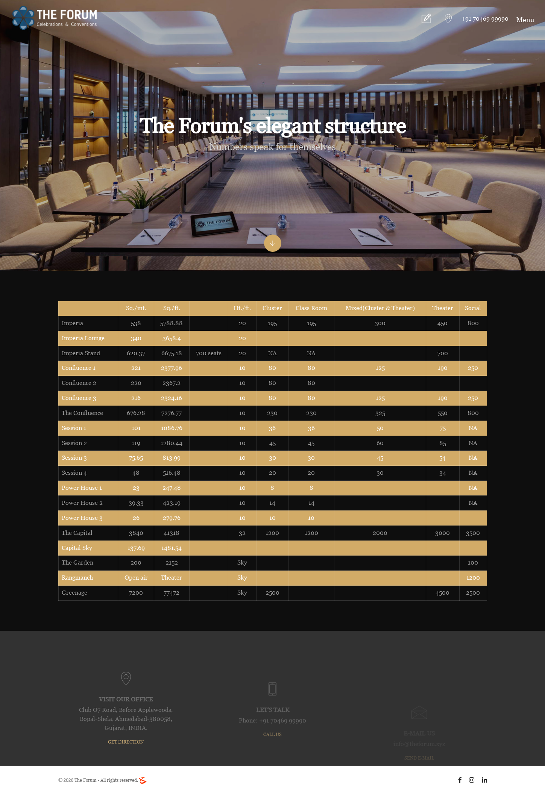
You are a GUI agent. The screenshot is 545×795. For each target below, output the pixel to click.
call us (272, 763)
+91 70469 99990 (483, 18)
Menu (525, 20)
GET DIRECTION (126, 765)
